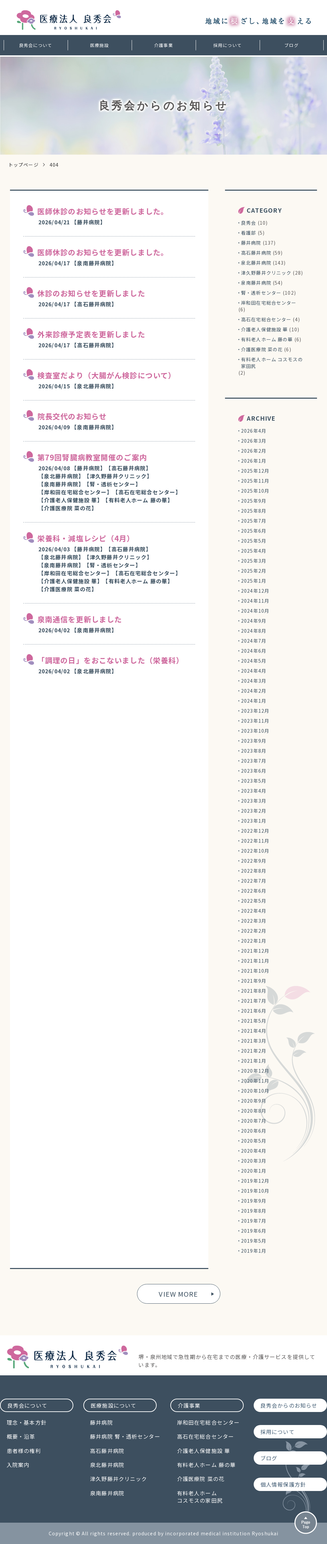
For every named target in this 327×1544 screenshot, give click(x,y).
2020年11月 (255, 1080)
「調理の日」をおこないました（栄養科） (110, 660)
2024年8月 (253, 630)
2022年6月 (253, 890)
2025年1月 (253, 580)
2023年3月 (253, 800)
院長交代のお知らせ (72, 416)
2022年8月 (253, 870)
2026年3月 (253, 440)
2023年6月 (253, 770)
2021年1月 (253, 1060)
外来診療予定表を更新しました (91, 334)
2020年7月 (253, 1120)
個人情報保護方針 (283, 1484)
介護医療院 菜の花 (262, 349)
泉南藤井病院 (256, 282)
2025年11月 (255, 480)
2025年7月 (253, 520)
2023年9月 (253, 740)
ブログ (291, 45)
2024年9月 (253, 620)
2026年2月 (253, 450)
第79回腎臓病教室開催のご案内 (92, 457)
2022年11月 (255, 840)
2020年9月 (253, 1100)
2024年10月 (255, 610)
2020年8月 (253, 1110)
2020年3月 (253, 1160)
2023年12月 (255, 710)
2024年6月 (253, 650)
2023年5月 (253, 780)
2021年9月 (253, 980)
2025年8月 (253, 510)
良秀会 (248, 222)
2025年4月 (253, 550)
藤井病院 (251, 242)
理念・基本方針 (27, 1422)
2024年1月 (253, 700)
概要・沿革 (21, 1436)
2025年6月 (253, 530)
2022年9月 (253, 860)
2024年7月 (253, 640)
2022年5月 (253, 900)
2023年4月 (253, 790)
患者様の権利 (24, 1450)
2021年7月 (253, 1000)
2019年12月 (255, 1180)
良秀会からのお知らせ (288, 1405)
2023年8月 (253, 750)
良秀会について (35, 45)
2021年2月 (253, 1050)
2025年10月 (255, 490)
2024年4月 (253, 670)
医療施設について (113, 1405)
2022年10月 (255, 850)
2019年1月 (253, 1250)
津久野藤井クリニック (266, 272)
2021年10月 (255, 970)
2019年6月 (253, 1230)
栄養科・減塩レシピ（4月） (86, 538)
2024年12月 (255, 590)
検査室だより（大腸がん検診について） (106, 375)
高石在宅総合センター (266, 319)
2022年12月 (255, 830)
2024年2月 (253, 690)
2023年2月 (253, 810)
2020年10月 (255, 1090)
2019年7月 (253, 1220)
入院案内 (18, 1464)
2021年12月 (255, 950)
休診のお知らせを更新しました (91, 293)
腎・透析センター (261, 292)
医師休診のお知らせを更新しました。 (102, 211)
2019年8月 (253, 1210)
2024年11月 (255, 600)
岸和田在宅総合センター (268, 302)
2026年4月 (253, 430)
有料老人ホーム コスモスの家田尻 (272, 362)
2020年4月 (253, 1150)
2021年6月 (253, 1010)
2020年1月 (253, 1170)
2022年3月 (253, 920)
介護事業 (163, 45)
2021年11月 (255, 960)
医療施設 (99, 45)
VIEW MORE (178, 1294)
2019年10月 (255, 1190)
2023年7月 (253, 760)
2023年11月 (255, 720)
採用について (227, 45)
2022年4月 (253, 910)
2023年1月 (253, 820)
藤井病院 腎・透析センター (125, 1436)
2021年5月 (253, 1020)
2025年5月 (253, 540)
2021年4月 (253, 1030)
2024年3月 (253, 680)
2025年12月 (255, 470)
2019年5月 (253, 1240)
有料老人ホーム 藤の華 (267, 339)
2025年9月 (253, 500)
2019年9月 (253, 1200)
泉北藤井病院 (256, 262)
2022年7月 (253, 880)
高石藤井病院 (256, 252)
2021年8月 (253, 990)
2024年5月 (253, 660)
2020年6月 (253, 1130)
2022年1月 (253, 940)
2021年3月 (253, 1040)
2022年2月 (253, 930)
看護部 (248, 232)
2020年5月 (253, 1140)
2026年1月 (253, 460)
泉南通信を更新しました (79, 619)
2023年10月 (255, 730)
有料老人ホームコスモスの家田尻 (200, 1496)
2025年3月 (253, 560)
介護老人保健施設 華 (264, 329)
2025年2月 (253, 570)
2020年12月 (255, 1070)
